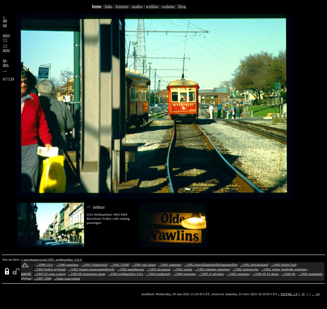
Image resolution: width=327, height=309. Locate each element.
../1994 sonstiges (184, 274)
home (96, 6)
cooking (167, 6)
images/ (35, 259)
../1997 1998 (42, 278)
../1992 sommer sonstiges (212, 269)
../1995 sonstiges (238, 274)
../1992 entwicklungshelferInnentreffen (210, 265)
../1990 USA (44, 265)
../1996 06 (288, 274)
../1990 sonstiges (67, 265)
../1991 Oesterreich (94, 265)
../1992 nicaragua (158, 269)
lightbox (98, 207)
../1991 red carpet (144, 265)
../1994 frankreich (158, 274)
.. (313, 294)
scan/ (43, 259)
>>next (6, 47)
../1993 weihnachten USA (125, 274)
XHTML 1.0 (289, 294)
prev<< (6, 37)
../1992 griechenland (254, 265)
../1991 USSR (119, 265)
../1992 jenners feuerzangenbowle (91, 269)
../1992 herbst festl (283, 265)
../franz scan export (67, 278)
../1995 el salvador (211, 274)
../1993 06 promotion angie (86, 274)
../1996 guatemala (310, 274)
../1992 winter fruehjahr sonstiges (284, 269)
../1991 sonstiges (170, 265)
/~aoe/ (25, 259)
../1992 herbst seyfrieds (50, 269)
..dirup (5, 20)
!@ (318, 294)
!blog (181, 6)
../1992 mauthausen (130, 269)
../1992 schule (182, 269)
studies (137, 6)
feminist (122, 6)
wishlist (152, 6)
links (108, 6)
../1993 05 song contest (49, 274)
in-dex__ (6, 65)
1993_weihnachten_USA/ (65, 259)
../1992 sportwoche (245, 269)
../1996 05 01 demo (265, 274)
